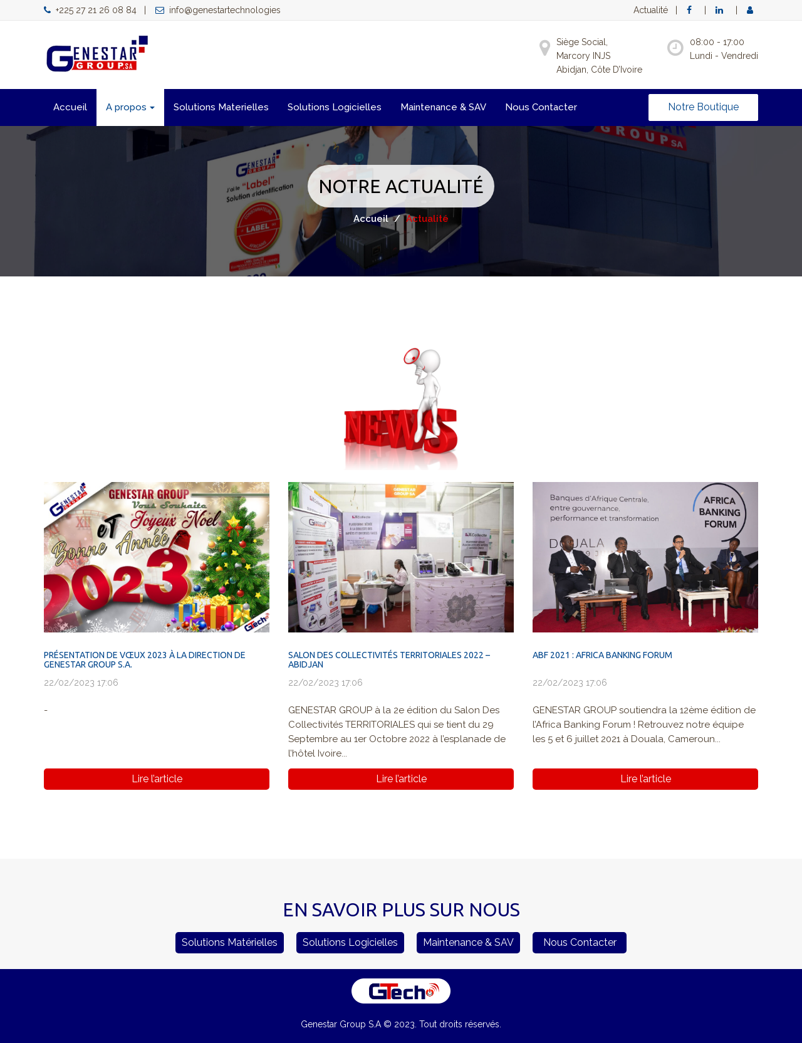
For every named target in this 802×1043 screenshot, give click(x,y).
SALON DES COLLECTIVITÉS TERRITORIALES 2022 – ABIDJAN (389, 659)
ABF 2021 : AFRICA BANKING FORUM (602, 655)
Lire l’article (157, 779)
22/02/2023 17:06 (81, 683)
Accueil (70, 107)
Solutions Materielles (221, 107)
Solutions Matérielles (230, 942)
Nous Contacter (541, 107)
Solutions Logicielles (335, 107)
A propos (130, 107)
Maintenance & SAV (443, 107)
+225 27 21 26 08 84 (90, 10)
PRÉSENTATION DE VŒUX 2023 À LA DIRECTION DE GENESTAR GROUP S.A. (145, 659)
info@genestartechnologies (218, 10)
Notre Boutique (703, 107)
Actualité (650, 10)
